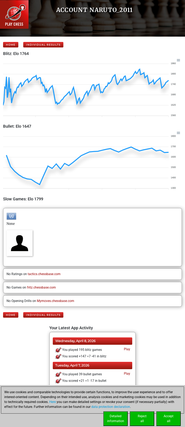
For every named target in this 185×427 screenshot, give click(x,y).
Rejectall (142, 418)
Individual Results (43, 44)
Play (126, 349)
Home (10, 44)
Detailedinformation (115, 418)
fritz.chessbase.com (41, 287)
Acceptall (168, 418)
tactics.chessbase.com (44, 274)
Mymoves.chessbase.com (55, 301)
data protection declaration (110, 407)
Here (52, 402)
